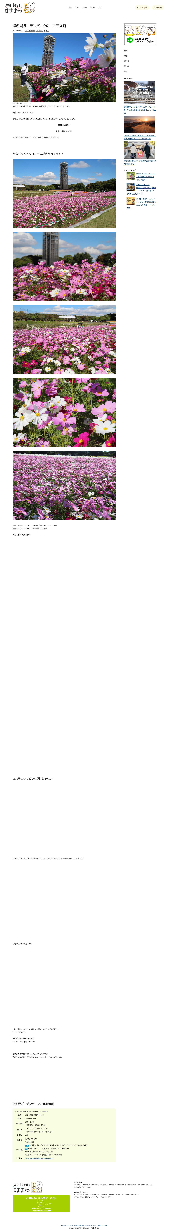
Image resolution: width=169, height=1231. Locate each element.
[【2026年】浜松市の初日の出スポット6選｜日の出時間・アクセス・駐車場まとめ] (139, 125)
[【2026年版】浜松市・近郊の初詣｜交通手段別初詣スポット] (139, 150)
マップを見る (142, 7)
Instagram (158, 7)
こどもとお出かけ (30, 31)
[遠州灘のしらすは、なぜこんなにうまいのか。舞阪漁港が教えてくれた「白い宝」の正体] (139, 93)
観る (47, 31)
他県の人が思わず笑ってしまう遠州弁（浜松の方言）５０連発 (145, 177)
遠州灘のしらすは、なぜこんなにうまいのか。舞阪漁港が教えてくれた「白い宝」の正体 (140, 110)
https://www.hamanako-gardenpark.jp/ (39, 1158)
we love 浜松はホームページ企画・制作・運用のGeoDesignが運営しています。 (84, 1225)
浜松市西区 (39, 31)
